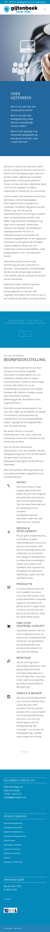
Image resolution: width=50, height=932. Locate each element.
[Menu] (44, 9)
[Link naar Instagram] (40, 928)
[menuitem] (44, 9)
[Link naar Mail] (44, 928)
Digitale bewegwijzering (13, 832)
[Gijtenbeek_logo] (21, 9)
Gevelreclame (9, 840)
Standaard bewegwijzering (14, 836)
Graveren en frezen (12, 849)
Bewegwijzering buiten (13, 827)
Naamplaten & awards (13, 845)
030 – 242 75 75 (10, 2)
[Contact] (25, 334)
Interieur (7, 857)
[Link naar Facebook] (36, 928)
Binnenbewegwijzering (13, 823)
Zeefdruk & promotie (12, 853)
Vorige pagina (40, 2)
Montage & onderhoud (13, 862)
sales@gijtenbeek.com (25, 2)
